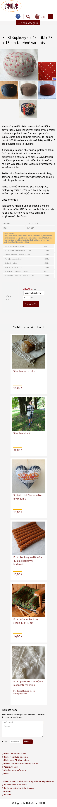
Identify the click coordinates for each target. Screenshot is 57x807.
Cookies (7, 791)
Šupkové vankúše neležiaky (16, 757)
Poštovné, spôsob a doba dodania (19, 788)
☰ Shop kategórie (28, 23)
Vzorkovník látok (11, 767)
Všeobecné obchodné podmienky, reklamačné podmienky (29, 781)
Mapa (6, 773)
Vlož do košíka (31, 304)
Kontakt (7, 794)
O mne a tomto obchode (15, 753)
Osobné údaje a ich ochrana (16, 784)
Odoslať (27, 741)
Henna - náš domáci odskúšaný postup (21, 763)
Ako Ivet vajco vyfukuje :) (15, 770)
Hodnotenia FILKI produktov (16, 760)
